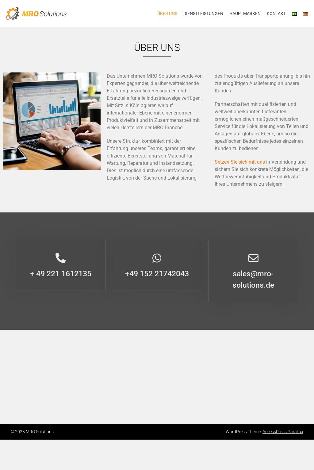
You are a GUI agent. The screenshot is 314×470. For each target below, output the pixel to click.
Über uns (167, 13)
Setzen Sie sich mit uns (240, 162)
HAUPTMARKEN (245, 13)
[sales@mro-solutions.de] (253, 258)
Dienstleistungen (203, 13)
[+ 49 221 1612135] (61, 258)
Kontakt (276, 13)
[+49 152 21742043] (157, 258)
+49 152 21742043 (157, 273)
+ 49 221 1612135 (60, 273)
